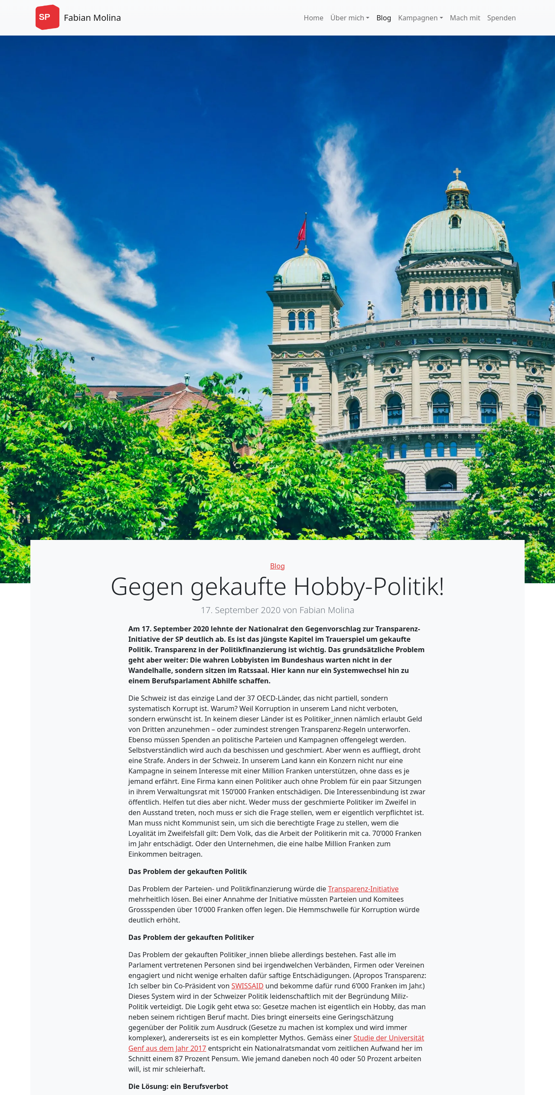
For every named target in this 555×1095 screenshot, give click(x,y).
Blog (383, 18)
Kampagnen (417, 18)
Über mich (347, 18)
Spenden (501, 18)
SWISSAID (248, 986)
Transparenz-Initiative (363, 889)
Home (314, 18)
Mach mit (465, 18)
